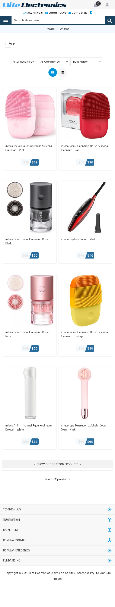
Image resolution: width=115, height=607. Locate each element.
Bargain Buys (57, 13)
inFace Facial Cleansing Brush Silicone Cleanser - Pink (24, 148)
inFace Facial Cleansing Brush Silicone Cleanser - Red (80, 148)
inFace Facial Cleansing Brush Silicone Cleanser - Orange (80, 334)
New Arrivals (34, 13)
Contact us (79, 13)
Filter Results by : (24, 61)
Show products (58, 464)
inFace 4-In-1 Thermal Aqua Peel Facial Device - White (26, 427)
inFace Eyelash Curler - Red (79, 239)
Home (50, 29)
